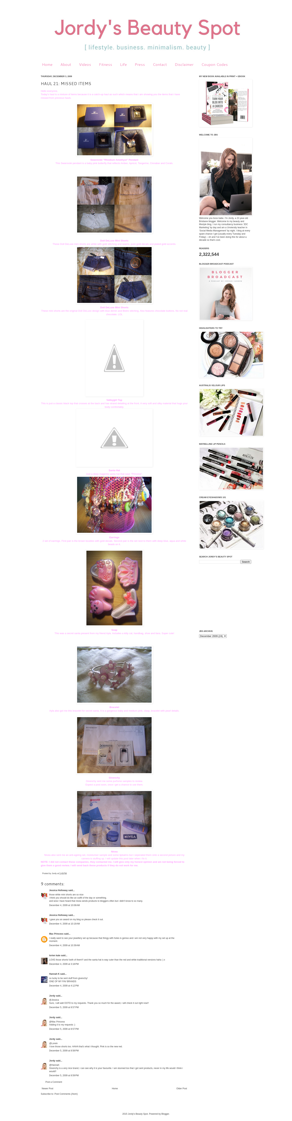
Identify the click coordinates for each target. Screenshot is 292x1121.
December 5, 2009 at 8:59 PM (64, 1075)
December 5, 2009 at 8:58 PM (64, 1050)
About (65, 64)
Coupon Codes (214, 64)
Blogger (165, 1114)
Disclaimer (184, 64)
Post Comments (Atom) (66, 1094)
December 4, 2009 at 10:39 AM (64, 945)
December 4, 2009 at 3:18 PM (64, 964)
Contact (160, 64)
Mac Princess (56, 934)
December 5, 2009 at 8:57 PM (64, 1007)
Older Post (181, 1088)
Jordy (54, 873)
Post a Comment (53, 1082)
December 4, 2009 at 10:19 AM (64, 923)
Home (47, 64)
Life (123, 64)
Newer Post (47, 1088)
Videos (85, 64)
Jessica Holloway (58, 890)
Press (140, 64)
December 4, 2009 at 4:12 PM (64, 985)
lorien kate (54, 955)
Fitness (105, 64)
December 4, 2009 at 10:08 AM (64, 905)
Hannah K (54, 974)
